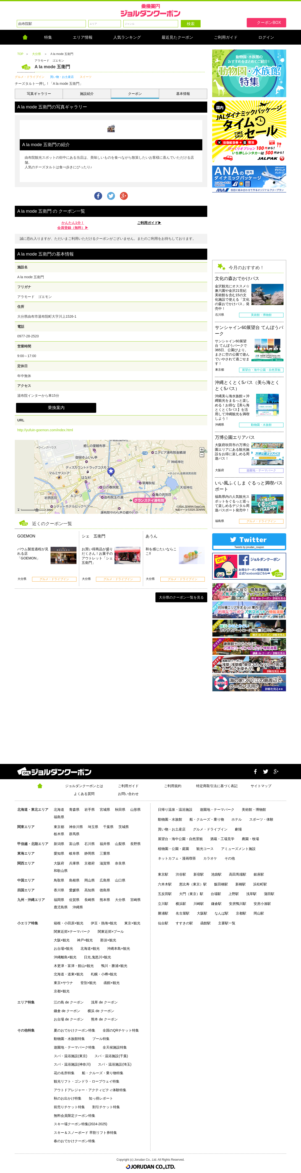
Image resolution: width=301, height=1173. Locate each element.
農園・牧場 (250, 839)
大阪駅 (202, 913)
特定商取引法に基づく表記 (217, 786)
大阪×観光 (62, 940)
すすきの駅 (184, 923)
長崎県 (89, 900)
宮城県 (105, 809)
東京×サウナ (63, 983)
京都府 (89, 863)
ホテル (236, 819)
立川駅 (163, 904)
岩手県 (89, 809)
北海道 (59, 809)
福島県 (59, 817)
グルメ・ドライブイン (210, 829)
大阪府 (59, 863)
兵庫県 (74, 863)
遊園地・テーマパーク (217, 809)
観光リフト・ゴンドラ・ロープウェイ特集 (86, 1081)
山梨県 (120, 844)
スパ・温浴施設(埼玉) (114, 1064)
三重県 (105, 853)
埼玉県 (93, 827)
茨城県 (123, 827)
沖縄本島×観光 (118, 948)
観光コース (205, 849)
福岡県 (59, 900)
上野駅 (233, 894)
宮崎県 (135, 900)
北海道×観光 (90, 948)
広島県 (105, 880)
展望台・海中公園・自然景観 (180, 839)
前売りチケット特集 (69, 1107)
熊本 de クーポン (104, 1019)
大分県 (120, 900)
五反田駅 (165, 894)
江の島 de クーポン (69, 1002)
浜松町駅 (260, 884)
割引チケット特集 (106, 1107)
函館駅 (205, 923)
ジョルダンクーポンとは (84, 786)
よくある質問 (84, 794)
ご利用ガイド (128, 786)
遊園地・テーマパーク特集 (74, 1047)
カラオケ (210, 858)
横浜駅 (181, 904)
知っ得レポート (101, 1098)
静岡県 (89, 853)
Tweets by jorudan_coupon (249, 547)
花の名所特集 (64, 1073)
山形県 (135, 809)
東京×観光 (132, 923)
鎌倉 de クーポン (67, 1011)
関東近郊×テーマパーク (72, 931)
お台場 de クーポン (69, 1019)
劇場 (238, 829)
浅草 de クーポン (104, 1002)
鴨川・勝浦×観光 (114, 966)
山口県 (120, 880)
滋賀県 (105, 863)
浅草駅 (251, 894)
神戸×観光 (85, 940)
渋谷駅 (181, 874)
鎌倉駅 (216, 904)
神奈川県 (76, 827)
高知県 (89, 890)
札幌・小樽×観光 (104, 974)
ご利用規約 (172, 786)
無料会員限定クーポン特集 (74, 1116)
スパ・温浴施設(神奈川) (72, 1064)
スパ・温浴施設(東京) (70, 1056)
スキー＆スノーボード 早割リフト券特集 (85, 1133)
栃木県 (59, 834)
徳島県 (105, 890)
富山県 (74, 844)
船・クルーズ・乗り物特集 (102, 1073)
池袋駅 (216, 874)
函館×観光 (111, 983)
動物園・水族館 (170, 819)
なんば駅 (221, 913)
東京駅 (163, 874)
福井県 (105, 844)
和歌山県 (61, 871)
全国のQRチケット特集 (121, 1030)
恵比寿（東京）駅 (193, 884)
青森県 (74, 809)
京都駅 (241, 913)
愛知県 (59, 853)
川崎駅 (198, 904)
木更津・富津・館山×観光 (74, 966)
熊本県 (105, 900)
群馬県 (74, 834)
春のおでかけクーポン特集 (74, 1141)
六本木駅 (165, 884)
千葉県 (108, 827)
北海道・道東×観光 (68, 974)
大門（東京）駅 (191, 894)
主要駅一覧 (226, 923)
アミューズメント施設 (238, 849)
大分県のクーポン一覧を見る (181, 597)
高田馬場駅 (237, 874)
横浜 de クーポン (101, 1011)
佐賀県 (74, 900)
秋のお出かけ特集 (67, 1098)
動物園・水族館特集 (69, 1039)
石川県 (89, 844)
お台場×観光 (63, 948)
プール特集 (101, 1039)
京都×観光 (62, 991)
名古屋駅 (182, 913)
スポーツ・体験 (261, 819)
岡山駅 (259, 913)
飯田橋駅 (221, 884)
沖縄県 (78, 907)
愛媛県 (74, 890)
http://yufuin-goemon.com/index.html (45, 430)
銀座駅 (259, 874)
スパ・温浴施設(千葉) (111, 1056)
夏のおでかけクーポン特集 (74, 1030)
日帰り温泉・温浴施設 (175, 809)
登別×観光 (88, 983)
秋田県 (120, 809)
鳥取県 (59, 880)
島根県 (74, 880)
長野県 (135, 844)
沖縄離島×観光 (65, 957)
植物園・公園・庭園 (173, 849)
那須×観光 (108, 940)
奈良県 (120, 863)
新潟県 (59, 844)
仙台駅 (163, 923)
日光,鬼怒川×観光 (97, 957)
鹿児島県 (61, 907)
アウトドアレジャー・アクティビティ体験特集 (90, 1090)
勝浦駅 (163, 913)
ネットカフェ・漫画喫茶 (177, 858)
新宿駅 (198, 874)
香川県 (59, 890)
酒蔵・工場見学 (222, 839)
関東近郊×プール (111, 931)
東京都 (59, 827)
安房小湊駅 (262, 904)
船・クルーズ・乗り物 (206, 819)
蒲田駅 (269, 894)
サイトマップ (261, 786)
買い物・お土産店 (172, 829)
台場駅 (216, 894)
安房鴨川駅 (237, 904)
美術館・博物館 (254, 809)
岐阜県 (74, 853)
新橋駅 (240, 884)
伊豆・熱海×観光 (104, 923)
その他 (230, 858)
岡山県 (89, 880)
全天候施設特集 (115, 1047)
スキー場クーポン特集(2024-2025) (80, 1124)
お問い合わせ (128, 794)
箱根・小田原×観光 (68, 923)
